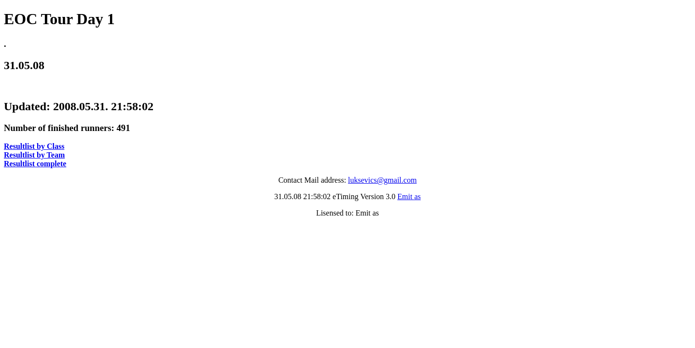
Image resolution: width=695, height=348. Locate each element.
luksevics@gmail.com (382, 180)
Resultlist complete (35, 164)
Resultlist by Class (34, 146)
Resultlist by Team (34, 155)
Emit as (408, 196)
